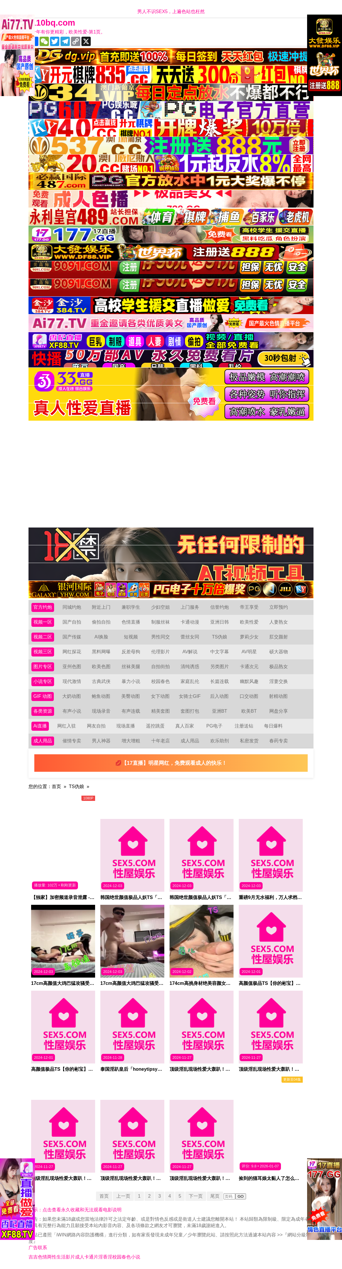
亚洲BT (219, 711)
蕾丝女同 (190, 636)
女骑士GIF (190, 696)
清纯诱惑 (190, 666)
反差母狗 (131, 651)
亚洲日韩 (219, 622)
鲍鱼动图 (101, 696)
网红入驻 (66, 725)
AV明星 (248, 651)
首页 (56, 786)
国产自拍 (72, 622)
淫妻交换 (278, 681)
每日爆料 (273, 725)
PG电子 (214, 725)
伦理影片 (160, 651)
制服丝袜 (160, 622)
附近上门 (101, 607)
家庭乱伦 (190, 681)
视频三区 (42, 651)
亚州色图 (72, 666)
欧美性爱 (249, 622)
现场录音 (101, 711)
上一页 (123, 1196)
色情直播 (131, 622)
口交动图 (249, 696)
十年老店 (160, 740)
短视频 (131, 636)
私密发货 (249, 740)
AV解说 (189, 651)
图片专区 (42, 666)
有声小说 (72, 711)
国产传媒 (72, 636)
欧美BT (248, 711)
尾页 (215, 1196)
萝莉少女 (249, 636)
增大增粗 (131, 740)
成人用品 (42, 740)
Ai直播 (40, 725)
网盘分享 (278, 711)
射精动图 (278, 696)
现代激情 (72, 681)
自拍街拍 (160, 666)
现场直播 (125, 725)
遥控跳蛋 (155, 725)
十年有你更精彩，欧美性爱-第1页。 (68, 31)
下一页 (196, 1196)
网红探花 (72, 651)
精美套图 (160, 711)
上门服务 (190, 607)
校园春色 (160, 681)
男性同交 (160, 636)
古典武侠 (101, 681)
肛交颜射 (278, 636)
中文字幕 (219, 651)
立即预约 (278, 607)
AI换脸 (101, 636)
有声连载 (131, 711)
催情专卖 (72, 740)
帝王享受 (249, 607)
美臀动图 (130, 696)
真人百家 (184, 725)
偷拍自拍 (101, 622)
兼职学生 (131, 607)
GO (241, 1196)
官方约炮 (42, 607)
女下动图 (160, 696)
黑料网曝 (101, 651)
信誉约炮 (219, 607)
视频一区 (42, 622)
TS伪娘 (219, 636)
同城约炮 (72, 607)
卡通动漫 (190, 622)
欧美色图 (101, 666)
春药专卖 (278, 740)
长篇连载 (219, 681)
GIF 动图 (42, 696)
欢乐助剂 (219, 740)
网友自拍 (96, 725)
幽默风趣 (249, 681)
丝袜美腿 (131, 666)
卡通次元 (249, 666)
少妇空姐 (160, 607)
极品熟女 (278, 666)
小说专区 (42, 681)
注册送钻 (244, 725)
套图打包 (190, 711)
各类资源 (42, 711)
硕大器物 (278, 651)
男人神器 (101, 740)
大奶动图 (71, 696)
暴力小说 (131, 681)
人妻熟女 (278, 622)
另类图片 (219, 666)
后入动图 (219, 696)
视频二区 (42, 636)
